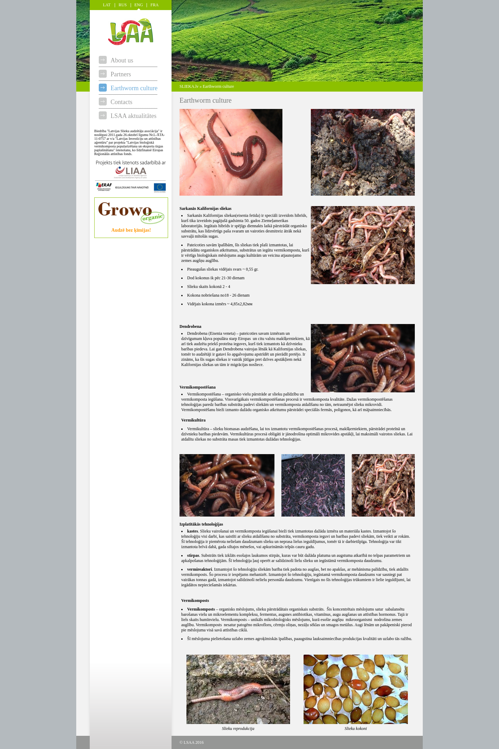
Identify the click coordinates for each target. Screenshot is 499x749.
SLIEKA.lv (189, 86)
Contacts (115, 102)
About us (116, 60)
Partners (115, 74)
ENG (138, 4)
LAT (107, 4)
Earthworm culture (128, 88)
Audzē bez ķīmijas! (131, 228)
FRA (154, 4)
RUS (122, 4)
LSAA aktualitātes (127, 115)
